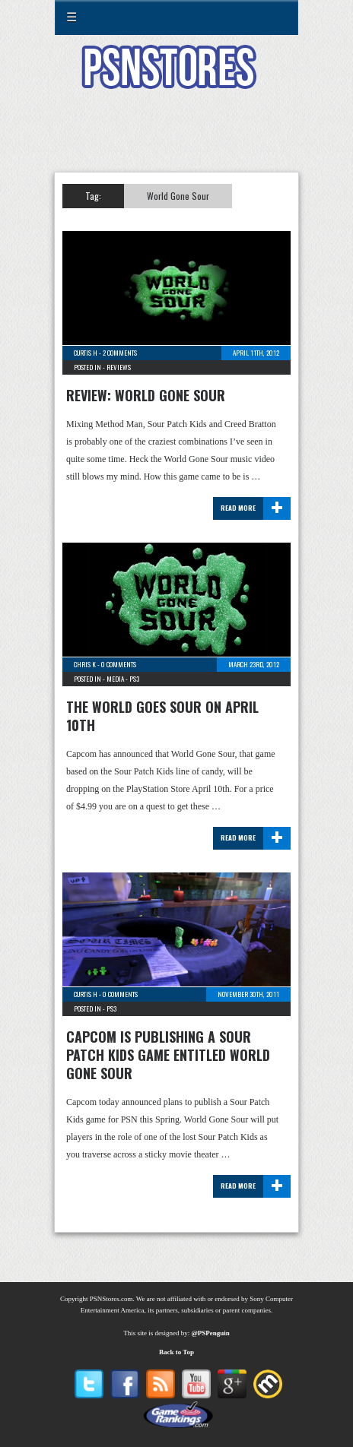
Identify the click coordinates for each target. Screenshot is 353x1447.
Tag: (93, 195)
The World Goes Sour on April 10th (162, 716)
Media (115, 678)
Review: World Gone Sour (145, 395)
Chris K (85, 664)
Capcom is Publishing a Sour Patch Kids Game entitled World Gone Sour (168, 1055)
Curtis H (85, 352)
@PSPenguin (210, 1333)
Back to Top (176, 1352)
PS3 (134, 678)
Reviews (119, 367)
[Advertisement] (176, 140)
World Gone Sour (178, 195)
